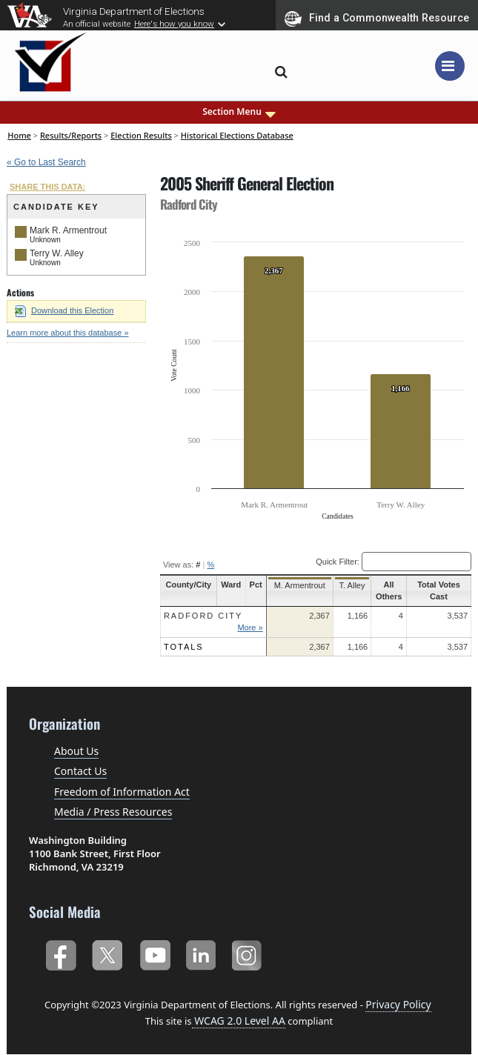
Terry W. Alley (57, 253)
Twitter (107, 952)
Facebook (60, 952)
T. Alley (349, 585)
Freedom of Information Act (122, 792)
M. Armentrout (296, 585)
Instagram (248, 952)
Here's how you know (174, 24)
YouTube (154, 952)
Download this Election (64, 310)
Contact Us (80, 771)
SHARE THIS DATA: (47, 186)
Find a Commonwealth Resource (377, 18)
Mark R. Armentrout (68, 230)
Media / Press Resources (113, 812)
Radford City (203, 615)
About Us (76, 751)
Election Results (141, 135)
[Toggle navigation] (450, 66)
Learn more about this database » (68, 332)
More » (249, 627)
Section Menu (239, 112)
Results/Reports (71, 135)
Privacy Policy (398, 1004)
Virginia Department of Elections (134, 11)
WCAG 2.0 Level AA (238, 1021)
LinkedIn (201, 952)
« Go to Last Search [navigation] (46, 162)
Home (19, 135)
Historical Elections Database (237, 135)
